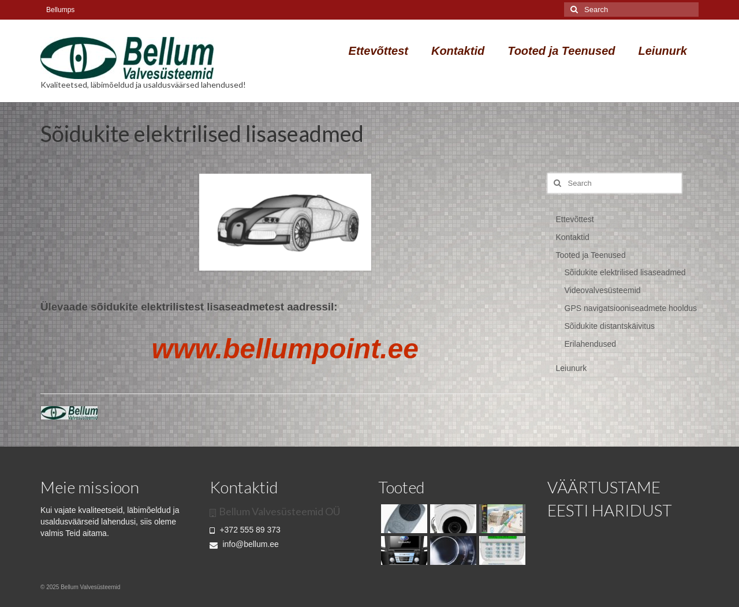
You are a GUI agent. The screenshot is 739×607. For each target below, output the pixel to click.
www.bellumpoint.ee (285, 349)
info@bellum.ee (244, 544)
